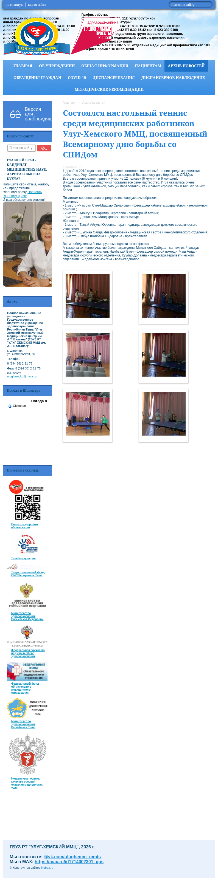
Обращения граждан (37, 77)
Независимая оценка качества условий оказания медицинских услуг (27, 783)
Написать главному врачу (22, 194)
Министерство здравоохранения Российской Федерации (27, 616)
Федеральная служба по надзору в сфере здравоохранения (28, 653)
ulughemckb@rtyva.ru (22, 376)
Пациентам (148, 65)
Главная (22, 65)
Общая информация (104, 65)
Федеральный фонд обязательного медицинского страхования (25, 688)
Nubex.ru (47, 867)
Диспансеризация (114, 77)
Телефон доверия (23, 558)
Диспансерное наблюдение (173, 77)
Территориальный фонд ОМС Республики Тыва (27, 574)
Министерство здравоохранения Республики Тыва (23, 724)
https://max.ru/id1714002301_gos (69, 861)
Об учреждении (57, 65)
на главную (14, 4)
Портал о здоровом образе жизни (24, 526)
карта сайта (37, 4)
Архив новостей (186, 65)
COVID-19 (77, 77)
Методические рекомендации (109, 89)
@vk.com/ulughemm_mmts (72, 856)
